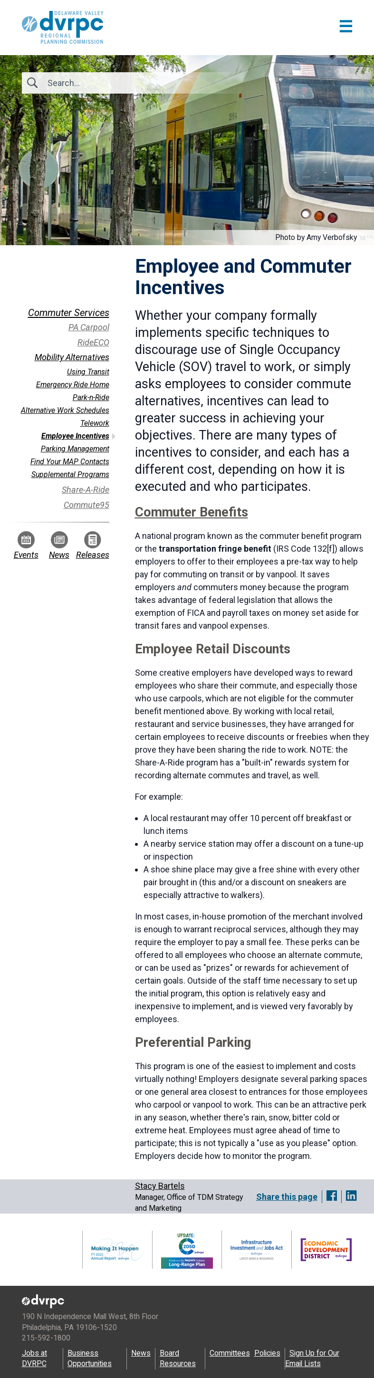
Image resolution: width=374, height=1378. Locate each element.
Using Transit (88, 371)
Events (26, 545)
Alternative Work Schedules (65, 410)
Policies (267, 1353)
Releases (92, 545)
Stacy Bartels (160, 1186)
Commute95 (86, 505)
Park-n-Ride (91, 397)
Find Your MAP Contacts (69, 461)
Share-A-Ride (85, 490)
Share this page (286, 1197)
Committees (230, 1353)
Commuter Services (68, 312)
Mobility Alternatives (72, 357)
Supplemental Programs (70, 474)
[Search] (99, 83)
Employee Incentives (75, 435)
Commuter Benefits (191, 512)
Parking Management (75, 448)
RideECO (93, 342)
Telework (94, 423)
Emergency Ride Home (72, 384)
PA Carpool (88, 327)
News (59, 545)
